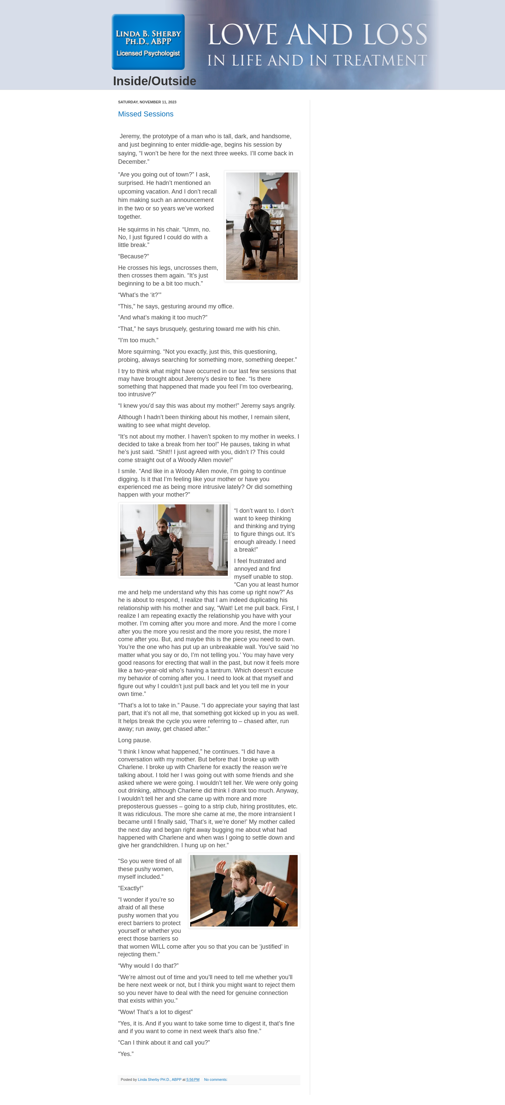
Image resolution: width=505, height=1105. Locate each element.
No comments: (216, 1079)
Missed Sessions (146, 114)
